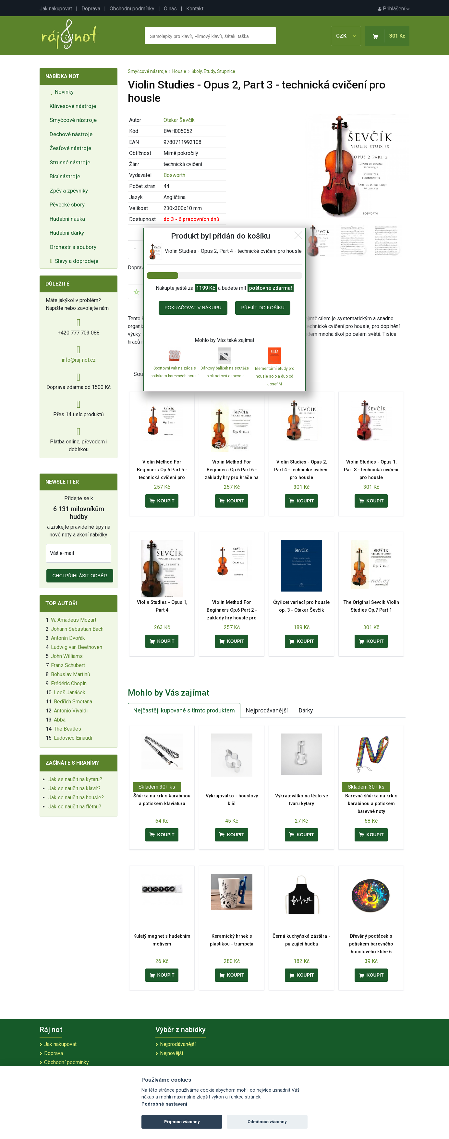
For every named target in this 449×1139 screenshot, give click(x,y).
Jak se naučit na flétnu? (74, 807)
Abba (60, 720)
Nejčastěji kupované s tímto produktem (184, 710)
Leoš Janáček (69, 692)
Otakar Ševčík (179, 120)
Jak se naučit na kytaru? (75, 779)
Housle (179, 71)
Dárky (306, 710)
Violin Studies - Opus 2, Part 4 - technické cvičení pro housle (301, 469)
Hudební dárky (67, 232)
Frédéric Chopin (69, 683)
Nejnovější (171, 1053)
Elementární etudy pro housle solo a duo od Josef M (274, 376)
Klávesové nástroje (73, 106)
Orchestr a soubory (73, 247)
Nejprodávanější (267, 710)
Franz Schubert (68, 665)
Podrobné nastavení (164, 1104)
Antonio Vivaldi (71, 711)
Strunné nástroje (70, 162)
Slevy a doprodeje (74, 261)
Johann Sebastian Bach (77, 629)
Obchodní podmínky (132, 9)
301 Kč (397, 36)
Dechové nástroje (71, 134)
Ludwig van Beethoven (76, 647)
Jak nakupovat (56, 9)
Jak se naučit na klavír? (74, 788)
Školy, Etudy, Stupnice (213, 71)
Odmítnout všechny (267, 1121)
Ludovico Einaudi (73, 738)
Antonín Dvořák (68, 638)
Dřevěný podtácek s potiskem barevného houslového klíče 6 (371, 944)
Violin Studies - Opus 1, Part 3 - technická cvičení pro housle (371, 469)
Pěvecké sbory (67, 204)
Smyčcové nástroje (73, 120)
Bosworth (174, 175)
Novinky (62, 91)
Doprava (90, 9)
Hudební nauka (67, 219)
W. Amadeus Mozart (73, 620)
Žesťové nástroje (70, 148)
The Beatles (67, 729)
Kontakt (194, 9)
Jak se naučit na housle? (76, 797)
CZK (346, 36)
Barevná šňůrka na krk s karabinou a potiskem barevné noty (371, 803)
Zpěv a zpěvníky (69, 190)
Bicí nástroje (65, 176)
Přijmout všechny (182, 1121)
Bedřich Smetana (73, 702)
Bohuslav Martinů (70, 674)
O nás (170, 9)
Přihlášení (393, 9)
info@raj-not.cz (79, 360)
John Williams (67, 656)
